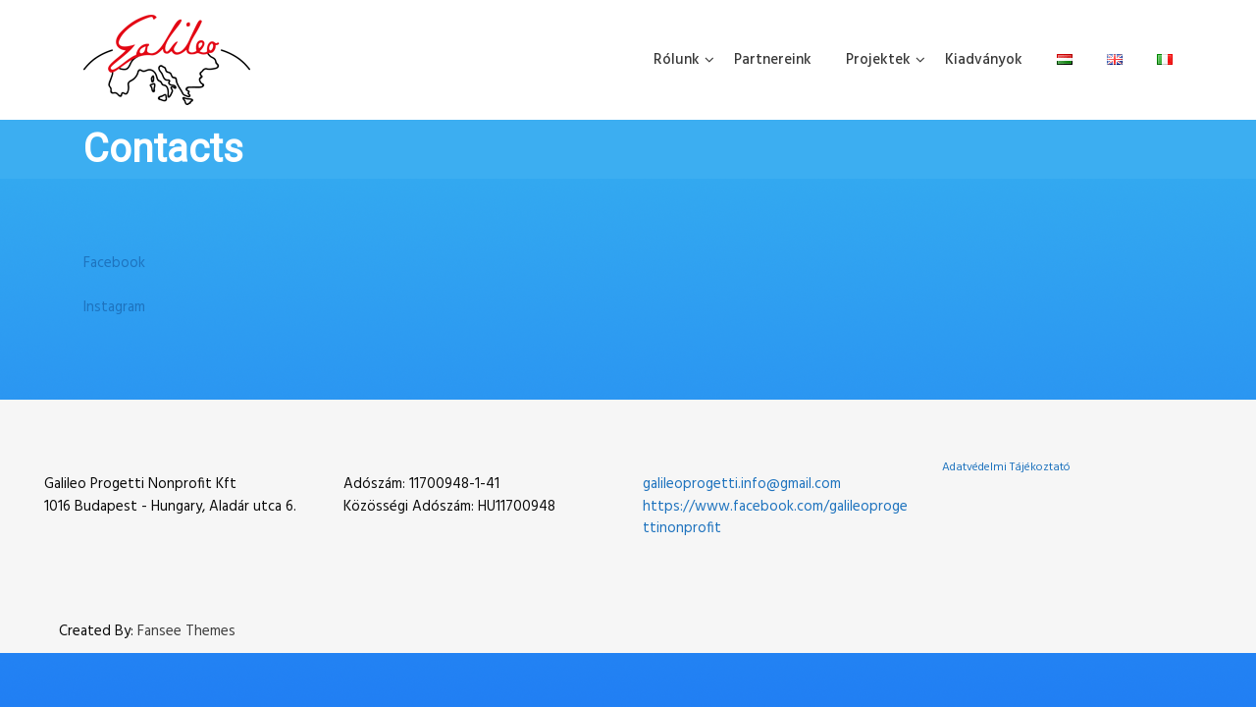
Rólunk (677, 60)
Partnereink (772, 60)
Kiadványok (983, 60)
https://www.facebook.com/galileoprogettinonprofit (775, 518)
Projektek (878, 60)
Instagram (114, 307)
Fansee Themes (186, 632)
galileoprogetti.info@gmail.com (742, 484)
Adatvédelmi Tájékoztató (1006, 467)
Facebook (114, 263)
